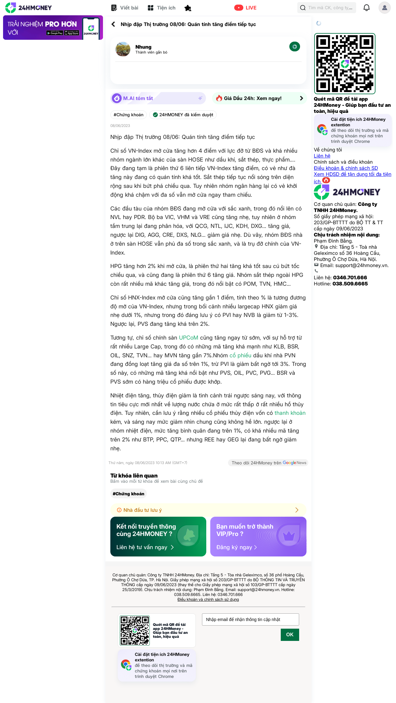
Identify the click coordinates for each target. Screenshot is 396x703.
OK (290, 634)
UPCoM (188, 337)
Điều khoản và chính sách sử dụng (208, 599)
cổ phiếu (240, 355)
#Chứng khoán (128, 114)
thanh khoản (290, 413)
